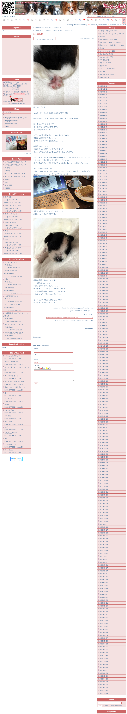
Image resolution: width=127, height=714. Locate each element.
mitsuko (7, 233)
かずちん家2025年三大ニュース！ (16, 162)
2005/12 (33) (104, 655)
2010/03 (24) (104, 506)
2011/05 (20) (104, 466)
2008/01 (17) (104, 582)
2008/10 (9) (103, 556)
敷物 (6, 279)
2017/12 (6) (103, 235)
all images (27, 153)
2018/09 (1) (103, 209)
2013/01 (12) (104, 407)
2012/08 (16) (104, 422)
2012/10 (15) (104, 416)
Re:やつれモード (10, 222)
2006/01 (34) (104, 653)
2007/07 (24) (104, 600)
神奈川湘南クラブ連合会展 (14, 333)
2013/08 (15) (104, 387)
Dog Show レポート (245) (108, 39)
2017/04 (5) (103, 258)
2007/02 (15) (104, 615)
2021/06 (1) (103, 144)
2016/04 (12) (104, 293)
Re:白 (7, 239)
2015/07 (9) (103, 320)
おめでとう (8, 179)
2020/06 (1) (103, 168)
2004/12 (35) (104, 690)
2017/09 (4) (103, 244)
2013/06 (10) (104, 393)
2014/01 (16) (104, 372)
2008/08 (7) (103, 562)
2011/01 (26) (104, 477)
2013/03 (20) (104, 401)
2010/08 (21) (104, 492)
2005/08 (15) (104, 667)
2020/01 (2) (103, 171)
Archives (111, 83)
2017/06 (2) (103, 252)
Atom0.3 (20, 359)
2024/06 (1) (103, 92)
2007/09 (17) (104, 594)
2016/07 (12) (104, 285)
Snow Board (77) (105, 77)
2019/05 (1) (103, 188)
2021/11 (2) (103, 130)
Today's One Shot (11, 123)
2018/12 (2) (103, 203)
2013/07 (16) (104, 390)
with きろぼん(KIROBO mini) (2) (110, 42)
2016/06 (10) (104, 287)
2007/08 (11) (104, 597)
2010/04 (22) (104, 504)
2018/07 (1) (103, 214)
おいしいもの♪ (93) (106, 57)
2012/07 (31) (104, 425)
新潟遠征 (8, 168)
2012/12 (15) (104, 410)
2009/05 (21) (104, 536)
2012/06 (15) (104, 428)
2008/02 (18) (104, 579)
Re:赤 (7, 231)
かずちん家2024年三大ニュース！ (16, 165)
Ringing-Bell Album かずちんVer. (16, 118)
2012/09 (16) (104, 419)
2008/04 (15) (104, 574)
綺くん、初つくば (54, 27)
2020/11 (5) (103, 165)
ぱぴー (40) (103, 65)
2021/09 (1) (103, 136)
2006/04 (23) (104, 644)
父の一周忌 (8, 185)
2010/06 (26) (104, 498)
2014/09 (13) (104, 349)
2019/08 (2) (103, 185)
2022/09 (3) (103, 109)
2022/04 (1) (103, 115)
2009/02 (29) (104, 544)
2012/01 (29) (104, 442)
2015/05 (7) (103, 325)
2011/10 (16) (104, 451)
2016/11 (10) (104, 273)
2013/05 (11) (104, 395)
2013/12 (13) (104, 375)
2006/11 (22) (104, 623)
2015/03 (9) (103, 331)
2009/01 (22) (104, 547)
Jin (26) (102, 71)
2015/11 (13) (104, 308)
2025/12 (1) (103, 86)
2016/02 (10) (104, 299)
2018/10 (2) (103, 206)
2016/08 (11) (104, 282)
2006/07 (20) (104, 635)
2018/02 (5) (103, 229)
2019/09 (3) (103, 182)
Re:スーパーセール (11, 214)
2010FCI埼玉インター (12, 304)
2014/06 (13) (104, 358)
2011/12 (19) (104, 445)
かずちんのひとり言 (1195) (109, 31)
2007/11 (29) (104, 588)
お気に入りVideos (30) (107, 68)
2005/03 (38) (104, 682)
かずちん (8, 202)
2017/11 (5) (103, 238)
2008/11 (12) (104, 553)
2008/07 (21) (104, 565)
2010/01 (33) (104, 512)
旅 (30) (102, 48)
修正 (89, 311)
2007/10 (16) (104, 591)
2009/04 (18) (104, 539)
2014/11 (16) (104, 343)
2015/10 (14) (104, 311)
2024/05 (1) (103, 95)
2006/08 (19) (104, 632)
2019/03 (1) (103, 194)
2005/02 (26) (104, 685)
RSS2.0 (13, 359)
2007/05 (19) (104, 606)
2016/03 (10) (104, 296)
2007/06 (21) (104, 603)
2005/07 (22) (104, 670)
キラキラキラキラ (11, 262)
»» (14, 16)
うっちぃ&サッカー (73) (108, 74)
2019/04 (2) (103, 191)
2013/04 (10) (104, 398)
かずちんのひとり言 (53, 30)
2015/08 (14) (104, 317)
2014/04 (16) (104, 363)
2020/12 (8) (103, 162)
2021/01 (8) (103, 159)
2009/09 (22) (104, 524)
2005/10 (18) (104, 661)
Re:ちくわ (8, 197)
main (46, 27)
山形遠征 (8, 170)
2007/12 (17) (104, 585)
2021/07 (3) (103, 141)
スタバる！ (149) (105, 63)
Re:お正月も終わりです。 (13, 248)
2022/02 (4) (103, 121)
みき (6, 200)
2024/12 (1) (103, 89)
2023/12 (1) (103, 98)
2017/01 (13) (104, 267)
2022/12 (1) (103, 101)
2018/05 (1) (103, 220)
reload (4, 31)
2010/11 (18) (104, 483)
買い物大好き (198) (106, 54)
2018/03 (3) (103, 226)
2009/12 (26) (104, 515)
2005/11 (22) (104, 658)
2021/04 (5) (103, 150)
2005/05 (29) (104, 676)
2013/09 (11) (104, 384)
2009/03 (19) (104, 542)
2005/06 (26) (104, 673)
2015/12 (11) (104, 305)
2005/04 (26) (104, 679)
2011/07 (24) (104, 460)
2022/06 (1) (103, 112)
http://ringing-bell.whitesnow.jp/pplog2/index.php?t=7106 (78, 308)
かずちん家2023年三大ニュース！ (16, 173)
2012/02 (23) (104, 439)
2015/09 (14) (104, 314)
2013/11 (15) (104, 378)
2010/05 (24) (104, 501)
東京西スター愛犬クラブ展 (14, 324)
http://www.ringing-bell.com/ (16, 103)
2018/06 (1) (103, 217)
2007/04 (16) (104, 609)
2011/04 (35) (104, 469)
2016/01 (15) (104, 302)
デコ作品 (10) (104, 60)
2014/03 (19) (104, 366)
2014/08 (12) (104, 352)
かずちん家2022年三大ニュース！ (16, 176)
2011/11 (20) (104, 448)
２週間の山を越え (39, 27)
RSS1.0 (7, 359)
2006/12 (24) (104, 620)
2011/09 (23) (104, 454)
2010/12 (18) (104, 480)
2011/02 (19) (104, 474)
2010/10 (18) (104, 486)
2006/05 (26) (104, 641)
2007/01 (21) (104, 617)
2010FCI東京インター (12, 296)
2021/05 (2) (103, 147)
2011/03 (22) (104, 471)
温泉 (6, 182)
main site (8, 112)
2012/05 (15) (104, 431)
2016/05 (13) (104, 290)
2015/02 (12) (104, 334)
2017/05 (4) (103, 255)
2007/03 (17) (104, 612)
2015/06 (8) (103, 322)
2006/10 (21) (104, 626)
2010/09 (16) (104, 489)
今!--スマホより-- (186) (107, 51)
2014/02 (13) (104, 369)
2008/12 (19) (104, 550)
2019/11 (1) (103, 176)
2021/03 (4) (103, 153)
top (6, 115)
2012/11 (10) (104, 413)
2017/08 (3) (103, 247)
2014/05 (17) (104, 360)
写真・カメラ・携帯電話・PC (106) (112, 45)
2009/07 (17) (104, 530)
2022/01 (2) (103, 124)
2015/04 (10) (104, 328)
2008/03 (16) (104, 577)
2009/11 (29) (104, 518)
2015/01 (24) (104, 337)
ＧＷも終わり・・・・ (40, 30)
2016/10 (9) (103, 276)
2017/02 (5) (103, 264)
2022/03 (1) (103, 118)
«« (11, 16)
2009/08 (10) (104, 527)
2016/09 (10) (104, 279)
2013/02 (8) (103, 404)
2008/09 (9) (103, 559)
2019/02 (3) (103, 197)
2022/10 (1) (103, 106)
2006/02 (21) (104, 650)
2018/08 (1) (103, 212)
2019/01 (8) (103, 200)
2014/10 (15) (104, 346)
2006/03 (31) (104, 647)
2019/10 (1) (103, 179)
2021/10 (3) (103, 133)
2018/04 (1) (103, 223)
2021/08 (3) (103, 138)
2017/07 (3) (103, 249)
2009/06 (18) (104, 533)
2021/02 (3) (103, 156)
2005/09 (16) (104, 664)
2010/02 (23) (104, 509)
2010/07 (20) (104, 495)
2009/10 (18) (104, 521)
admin (7, 126)
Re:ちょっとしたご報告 (13, 205)
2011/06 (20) (104, 463)
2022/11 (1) (103, 103)
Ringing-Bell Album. (11, 121)
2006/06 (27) (104, 638)
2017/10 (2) (103, 241)
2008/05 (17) (104, 571)
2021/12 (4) (103, 127)
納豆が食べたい (10, 287)
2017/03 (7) (103, 261)
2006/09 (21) (104, 629)
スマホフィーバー (11, 270)
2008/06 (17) (104, 568)
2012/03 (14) (104, 436)
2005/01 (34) (104, 688)
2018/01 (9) (103, 232)
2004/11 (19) (104, 693)
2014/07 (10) (104, 355)
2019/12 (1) (103, 174)
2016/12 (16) (104, 270)
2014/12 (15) (104, 340)
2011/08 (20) (104, 457)
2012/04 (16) (104, 433)
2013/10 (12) (104, 381)
